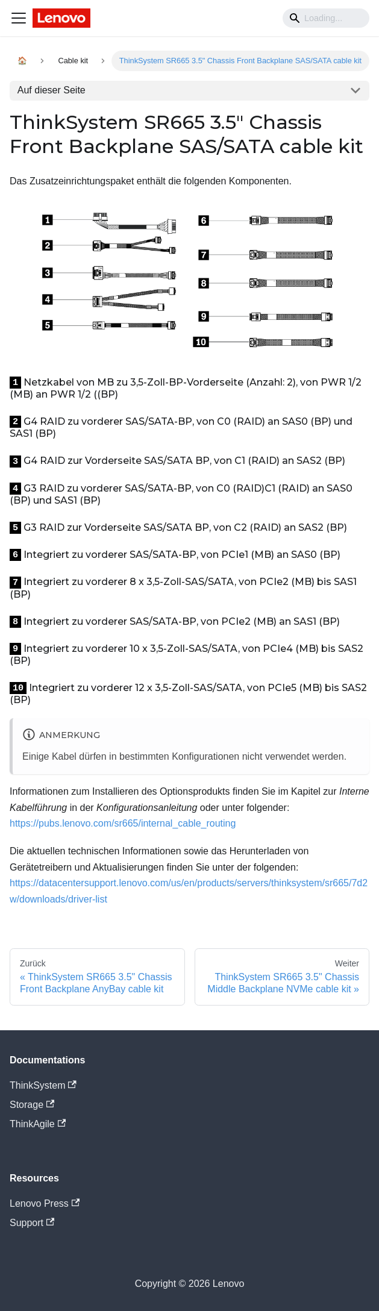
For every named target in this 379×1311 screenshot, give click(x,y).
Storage (32, 1105)
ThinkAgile (38, 1124)
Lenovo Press (45, 1203)
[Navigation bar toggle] (19, 18)
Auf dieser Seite (51, 90)
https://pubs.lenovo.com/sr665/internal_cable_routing (123, 823)
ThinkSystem (43, 1085)
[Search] (326, 18)
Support (32, 1223)
